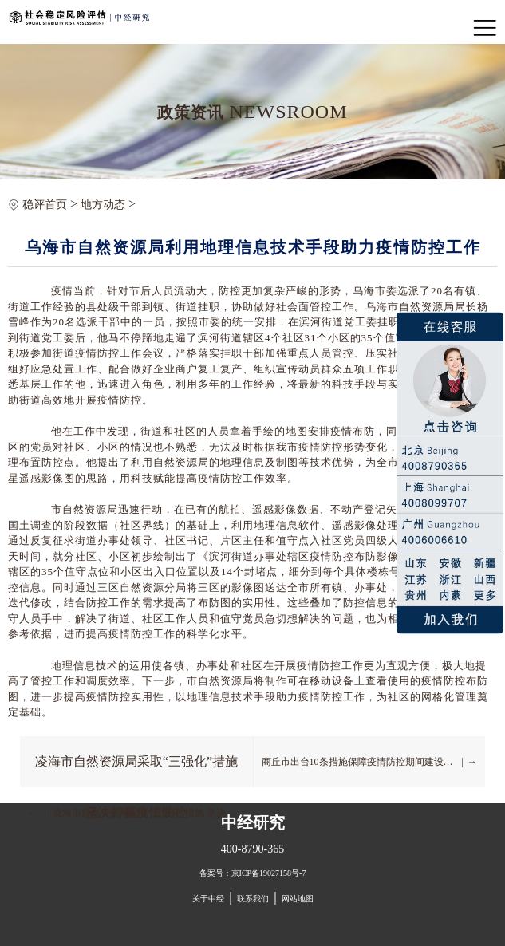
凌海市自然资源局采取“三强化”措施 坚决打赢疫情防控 (136, 771)
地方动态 (103, 205)
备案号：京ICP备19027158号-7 (252, 873)
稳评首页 (44, 205)
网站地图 (298, 898)
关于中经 (208, 898)
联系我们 (253, 898)
